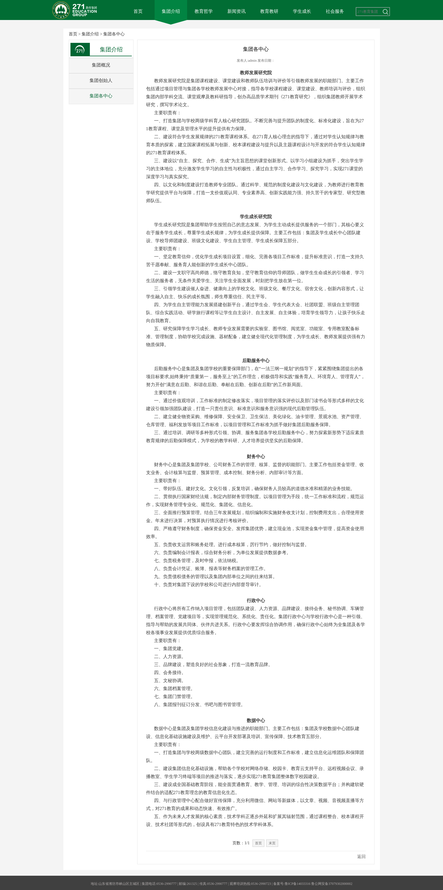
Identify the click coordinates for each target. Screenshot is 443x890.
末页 (272, 843)
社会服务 (335, 11)
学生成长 (302, 11)
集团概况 (101, 65)
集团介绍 (171, 11)
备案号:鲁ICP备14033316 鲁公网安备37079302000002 (312, 884)
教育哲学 (204, 11)
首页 (138, 11)
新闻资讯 (236, 11)
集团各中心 (114, 34)
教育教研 (269, 11)
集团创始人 (101, 80)
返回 (361, 856)
